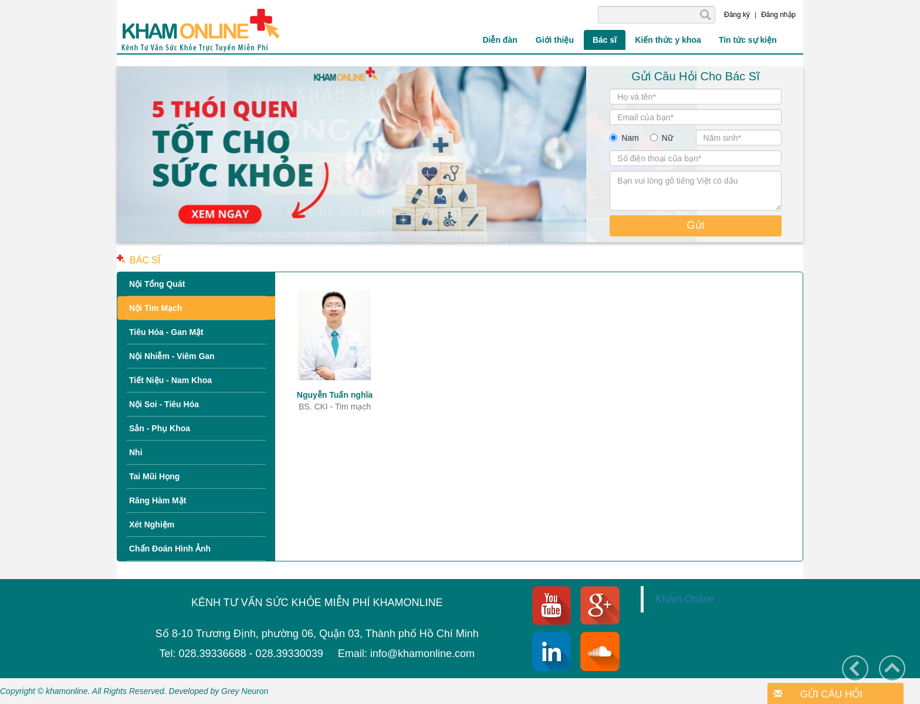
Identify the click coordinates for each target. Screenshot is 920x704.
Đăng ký (737, 15)
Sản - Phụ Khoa (159, 428)
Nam (630, 138)
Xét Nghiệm (151, 524)
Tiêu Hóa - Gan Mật (166, 332)
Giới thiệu (555, 40)
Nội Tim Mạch (155, 308)
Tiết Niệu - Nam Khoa (170, 380)
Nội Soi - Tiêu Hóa (164, 404)
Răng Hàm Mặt (157, 500)
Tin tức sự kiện (748, 40)
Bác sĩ (605, 40)
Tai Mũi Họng (154, 476)
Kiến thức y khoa (668, 40)
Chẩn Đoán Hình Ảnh (170, 548)
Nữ (667, 138)
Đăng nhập (778, 15)
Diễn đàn (499, 40)
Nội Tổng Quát (157, 284)
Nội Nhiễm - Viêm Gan (172, 356)
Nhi (136, 452)
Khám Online (685, 599)
